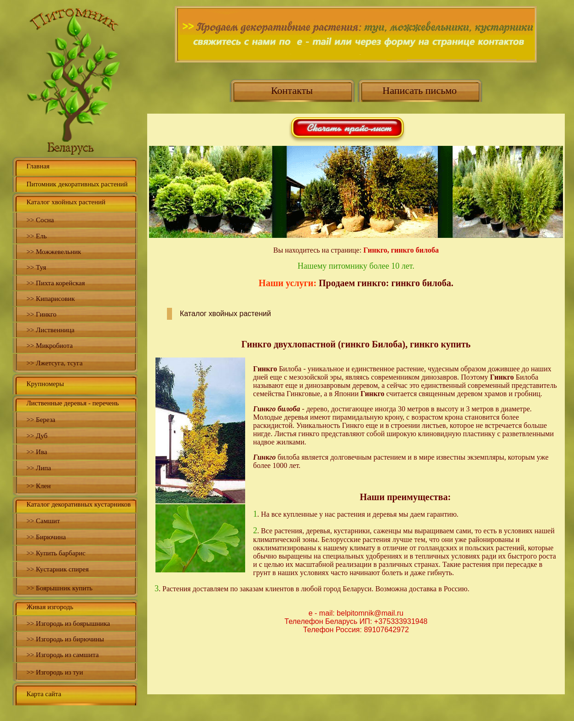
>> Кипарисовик (50, 298)
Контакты (292, 90)
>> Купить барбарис (56, 553)
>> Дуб (36, 435)
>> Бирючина (46, 537)
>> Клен (38, 486)
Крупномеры (45, 383)
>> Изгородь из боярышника (68, 623)
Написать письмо (420, 90)
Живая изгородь (49, 607)
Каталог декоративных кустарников (78, 504)
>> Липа (38, 468)
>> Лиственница (50, 330)
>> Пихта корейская (55, 283)
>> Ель (36, 236)
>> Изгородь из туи (54, 672)
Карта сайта (43, 694)
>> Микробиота (49, 345)
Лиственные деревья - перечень (72, 403)
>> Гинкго (41, 314)
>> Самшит (43, 521)
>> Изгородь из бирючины (65, 639)
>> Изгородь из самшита (62, 654)
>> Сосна (40, 220)
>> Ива (36, 452)
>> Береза (40, 419)
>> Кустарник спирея (57, 569)
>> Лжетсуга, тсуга (54, 363)
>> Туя (36, 267)
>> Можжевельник (53, 251)
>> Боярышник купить (59, 588)
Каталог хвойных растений (65, 202)
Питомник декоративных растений (76, 184)
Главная (37, 166)
